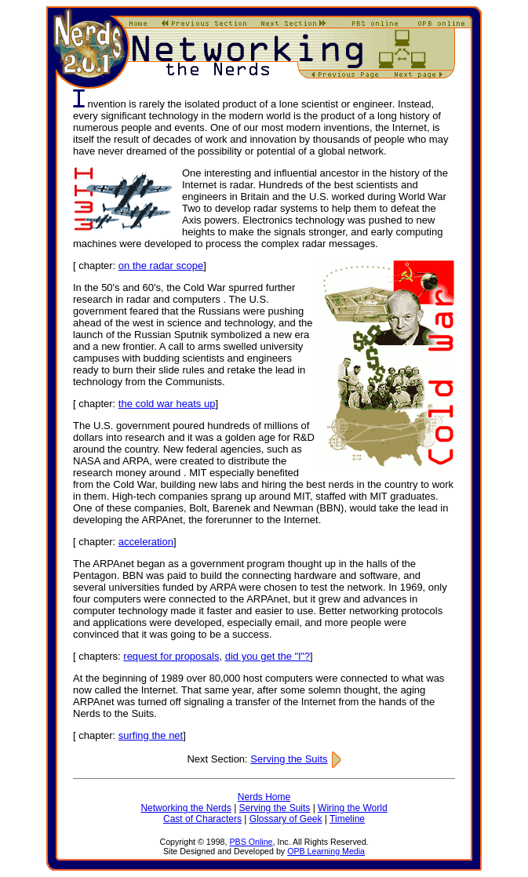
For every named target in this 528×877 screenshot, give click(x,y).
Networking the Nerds (185, 807)
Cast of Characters (202, 818)
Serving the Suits (295, 759)
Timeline (347, 818)
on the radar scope (160, 265)
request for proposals (171, 656)
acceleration (145, 542)
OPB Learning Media (326, 851)
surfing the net (150, 735)
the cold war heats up (167, 403)
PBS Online (250, 841)
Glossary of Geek (285, 818)
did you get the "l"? (267, 656)
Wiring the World (352, 807)
